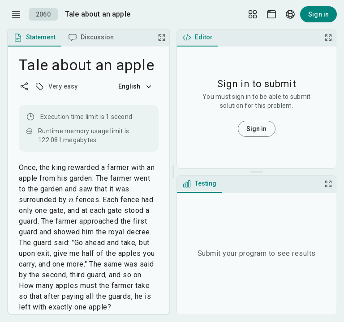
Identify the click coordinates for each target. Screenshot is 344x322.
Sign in (318, 14)
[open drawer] (16, 14)
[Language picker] (290, 14)
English (135, 86)
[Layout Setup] (253, 14)
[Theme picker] (271, 14)
